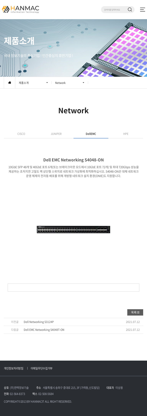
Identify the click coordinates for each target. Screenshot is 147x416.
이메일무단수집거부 (41, 368)
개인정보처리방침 (13, 368)
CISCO (21, 134)
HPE (125, 134)
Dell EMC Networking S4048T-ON (44, 329)
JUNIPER (56, 134)
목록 (133, 312)
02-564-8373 (17, 394)
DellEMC (91, 134)
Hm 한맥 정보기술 (20, 9)
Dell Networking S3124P (39, 322)
